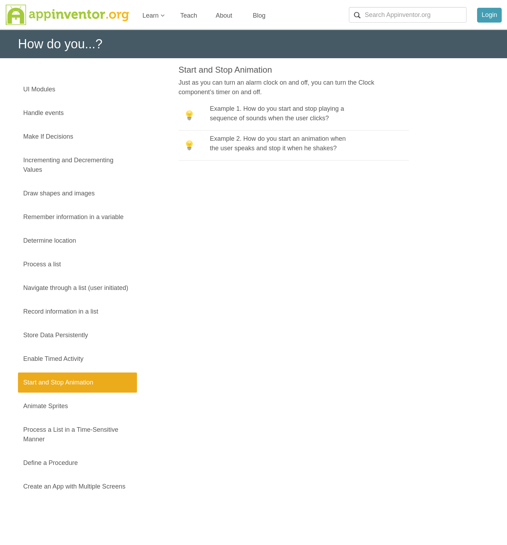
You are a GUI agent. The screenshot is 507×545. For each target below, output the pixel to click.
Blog (259, 15)
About (223, 15)
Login (489, 14)
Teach (188, 15)
